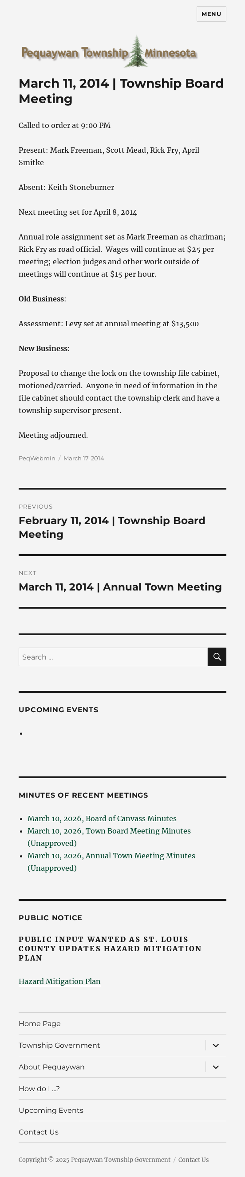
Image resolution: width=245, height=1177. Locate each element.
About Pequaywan (52, 1067)
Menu (211, 13)
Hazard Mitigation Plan (60, 981)
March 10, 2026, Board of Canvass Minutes (102, 818)
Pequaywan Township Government (120, 1160)
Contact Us (39, 1132)
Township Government (59, 1045)
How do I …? (39, 1088)
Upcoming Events (58, 710)
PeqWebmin (37, 458)
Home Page (40, 1023)
